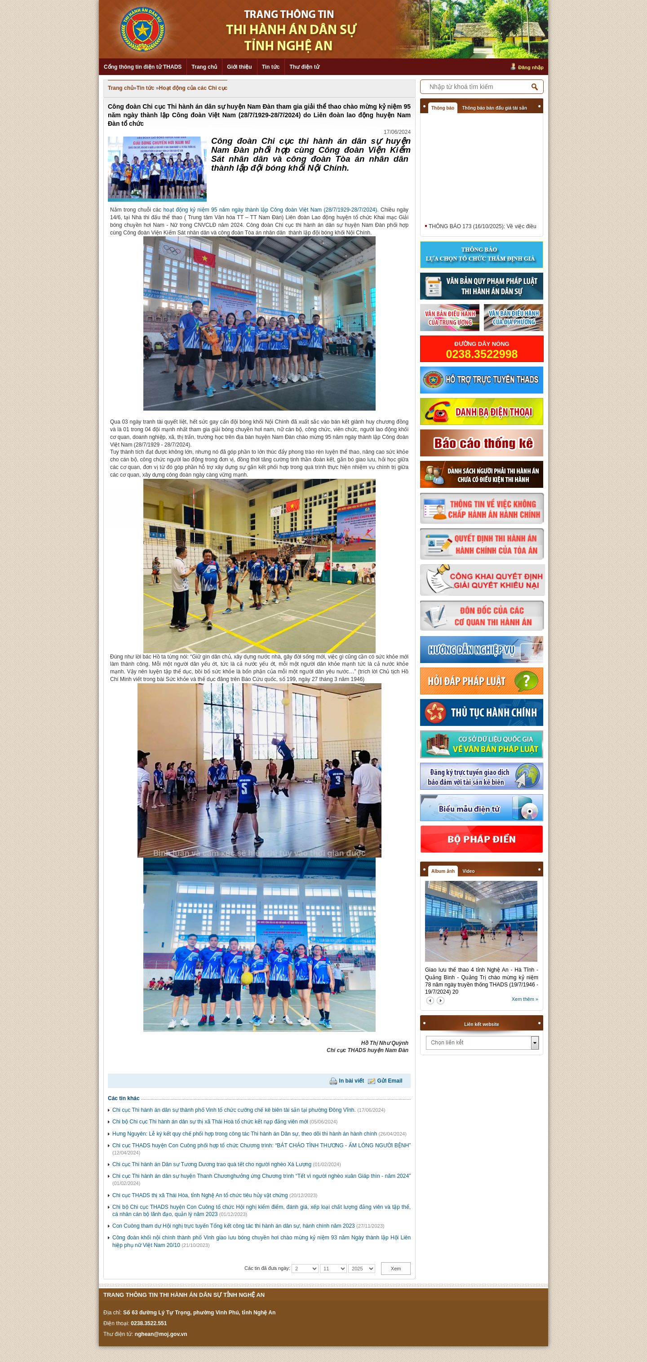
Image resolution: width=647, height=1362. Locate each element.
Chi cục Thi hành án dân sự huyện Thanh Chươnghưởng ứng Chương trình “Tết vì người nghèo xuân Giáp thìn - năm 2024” (261, 1176)
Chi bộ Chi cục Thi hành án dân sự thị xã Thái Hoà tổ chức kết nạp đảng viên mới (210, 1122)
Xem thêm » (525, 999)
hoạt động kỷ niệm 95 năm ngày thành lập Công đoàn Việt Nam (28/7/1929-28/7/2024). (272, 210)
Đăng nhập (531, 67)
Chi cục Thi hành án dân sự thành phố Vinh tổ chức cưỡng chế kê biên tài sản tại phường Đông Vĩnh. (234, 1110)
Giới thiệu (239, 67)
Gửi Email (390, 1081)
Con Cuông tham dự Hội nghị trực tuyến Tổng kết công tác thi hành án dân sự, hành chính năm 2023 (233, 1226)
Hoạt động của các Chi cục (193, 88)
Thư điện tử (304, 67)
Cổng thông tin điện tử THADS (143, 67)
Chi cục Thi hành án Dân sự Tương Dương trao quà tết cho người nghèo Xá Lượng (211, 1164)
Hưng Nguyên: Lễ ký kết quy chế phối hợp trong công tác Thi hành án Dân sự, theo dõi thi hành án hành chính (244, 1134)
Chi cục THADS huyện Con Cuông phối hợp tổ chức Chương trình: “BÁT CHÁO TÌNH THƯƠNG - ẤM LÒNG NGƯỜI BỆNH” (261, 1145)
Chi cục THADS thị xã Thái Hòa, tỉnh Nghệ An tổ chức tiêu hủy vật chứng (200, 1195)
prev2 (430, 1000)
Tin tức (271, 67)
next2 (440, 1000)
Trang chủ (204, 67)
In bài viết (351, 1081)
